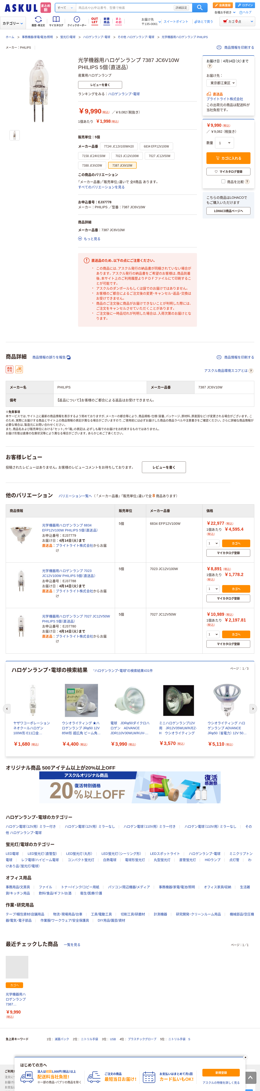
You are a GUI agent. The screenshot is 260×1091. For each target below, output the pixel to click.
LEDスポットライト (165, 854)
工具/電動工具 (101, 914)
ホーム (10, 37)
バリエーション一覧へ (75, 496)
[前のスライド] (6, 709)
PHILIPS (25, 47)
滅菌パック (62, 1039)
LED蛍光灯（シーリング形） (121, 854)
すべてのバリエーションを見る (101, 187)
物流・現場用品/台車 (67, 914)
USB (113, 1039)
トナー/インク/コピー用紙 (80, 887)
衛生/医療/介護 (91, 893)
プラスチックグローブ (142, 1039)
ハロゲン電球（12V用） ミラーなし (90, 826)
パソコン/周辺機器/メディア (129, 887)
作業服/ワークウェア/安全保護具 (64, 920)
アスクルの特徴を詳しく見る (221, 1083)
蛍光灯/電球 (67, 37)
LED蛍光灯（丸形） (79, 854)
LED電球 (12, 854)
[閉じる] (245, 1057)
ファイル (45, 887)
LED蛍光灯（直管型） (42, 854)
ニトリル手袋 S (179, 1039)
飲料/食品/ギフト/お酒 (55, 893)
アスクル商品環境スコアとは (228, 370)
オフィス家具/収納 (217, 887)
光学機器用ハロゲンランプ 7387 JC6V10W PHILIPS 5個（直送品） (16, 999)
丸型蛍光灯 (162, 860)
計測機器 (160, 914)
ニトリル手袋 (89, 1039)
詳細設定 (181, 7)
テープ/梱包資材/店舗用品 (25, 914)
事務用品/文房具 (18, 887)
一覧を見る (72, 945)
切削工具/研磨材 (133, 914)
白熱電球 (109, 860)
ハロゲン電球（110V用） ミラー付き (150, 826)
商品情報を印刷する (235, 47)
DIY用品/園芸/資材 (111, 920)
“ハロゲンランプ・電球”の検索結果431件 (123, 671)
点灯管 (234, 860)
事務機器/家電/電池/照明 (37, 37)
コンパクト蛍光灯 (81, 860)
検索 (200, 7)
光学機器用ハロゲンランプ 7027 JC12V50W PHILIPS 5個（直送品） (76, 618)
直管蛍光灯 (187, 860)
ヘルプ (247, 12)
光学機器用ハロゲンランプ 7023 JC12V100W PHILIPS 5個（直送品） (69, 573)
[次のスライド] (253, 709)
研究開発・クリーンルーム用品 (198, 914)
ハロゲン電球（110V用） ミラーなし (211, 826)
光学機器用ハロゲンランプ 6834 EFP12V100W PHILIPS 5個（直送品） (70, 527)
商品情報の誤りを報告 (51, 357)
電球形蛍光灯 (135, 860)
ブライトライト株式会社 (224, 99)
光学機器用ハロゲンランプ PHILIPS (185, 37)
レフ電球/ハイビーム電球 (40, 860)
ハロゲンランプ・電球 (96, 37)
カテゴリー (13, 23)
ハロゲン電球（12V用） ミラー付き (31, 826)
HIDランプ (212, 860)
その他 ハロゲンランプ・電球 (136, 37)
